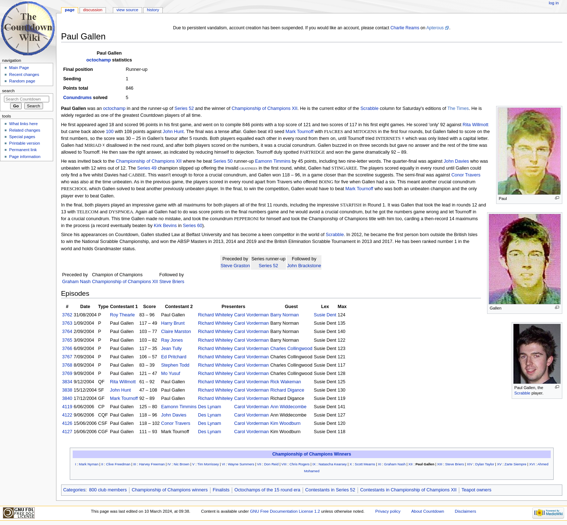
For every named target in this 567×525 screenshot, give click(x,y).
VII (259, 464)
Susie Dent (325, 314)
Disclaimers (465, 511)
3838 (67, 390)
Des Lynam (209, 406)
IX (314, 464)
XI (379, 464)
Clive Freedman (118, 464)
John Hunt (173, 131)
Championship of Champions (302, 454)
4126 (67, 423)
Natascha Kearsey (333, 464)
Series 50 (223, 161)
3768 (67, 365)
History (153, 10)
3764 (67, 331)
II (102, 464)
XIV (469, 464)
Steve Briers (171, 281)
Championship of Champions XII (264, 108)
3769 (67, 373)
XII (410, 464)
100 (110, 131)
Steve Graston (235, 265)
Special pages (22, 137)
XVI (531, 464)
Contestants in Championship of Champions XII (408, 489)
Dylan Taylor (484, 464)
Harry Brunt (173, 323)
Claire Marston (176, 331)
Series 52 (184, 108)
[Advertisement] (26, 218)
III (134, 464)
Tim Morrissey (208, 464)
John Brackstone (304, 265)
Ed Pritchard (174, 356)
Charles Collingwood (291, 348)
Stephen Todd (175, 365)
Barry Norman (284, 314)
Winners (342, 454)
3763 (67, 323)
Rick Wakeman (285, 381)
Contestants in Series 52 (330, 489)
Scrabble (370, 108)
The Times (458, 108)
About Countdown (427, 511)
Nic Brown (181, 464)
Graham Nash (76, 281)
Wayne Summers (241, 464)
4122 (67, 415)
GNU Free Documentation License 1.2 (285, 511)
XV (499, 464)
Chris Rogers (299, 464)
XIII (439, 464)
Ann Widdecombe (288, 406)
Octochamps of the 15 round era (267, 489)
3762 (67, 314)
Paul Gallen (424, 464)
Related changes (24, 130)
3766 (67, 348)
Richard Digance (287, 390)
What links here (23, 123)
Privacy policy (388, 511)
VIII (283, 464)
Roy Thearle (122, 314)
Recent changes (24, 74)
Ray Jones (172, 340)
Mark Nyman (88, 464)
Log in (554, 3)
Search (8, 91)
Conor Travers (465, 175)
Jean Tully (171, 348)
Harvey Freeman (152, 464)
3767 (67, 356)
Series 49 (147, 168)
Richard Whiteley (215, 314)
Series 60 (192, 225)
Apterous (435, 27)
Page (69, 10)
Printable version (24, 143)
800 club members (108, 489)
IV (169, 464)
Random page (22, 81)
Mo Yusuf (170, 373)
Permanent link (23, 150)
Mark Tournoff (300, 131)
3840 (67, 398)
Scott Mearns (365, 464)
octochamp (98, 60)
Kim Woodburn (285, 423)
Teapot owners (476, 489)
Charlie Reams (405, 27)
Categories (74, 489)
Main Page (19, 67)
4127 (67, 431)
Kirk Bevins (165, 225)
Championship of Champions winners (170, 489)
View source (127, 10)
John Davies (456, 161)
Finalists (221, 489)
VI (223, 464)
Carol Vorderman (251, 314)
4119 (67, 406)
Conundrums (77, 97)
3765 (67, 340)
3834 (67, 381)
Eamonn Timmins (272, 161)
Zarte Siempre (515, 464)
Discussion (92, 10)
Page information (24, 156)
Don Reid (271, 464)
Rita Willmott (475, 124)
